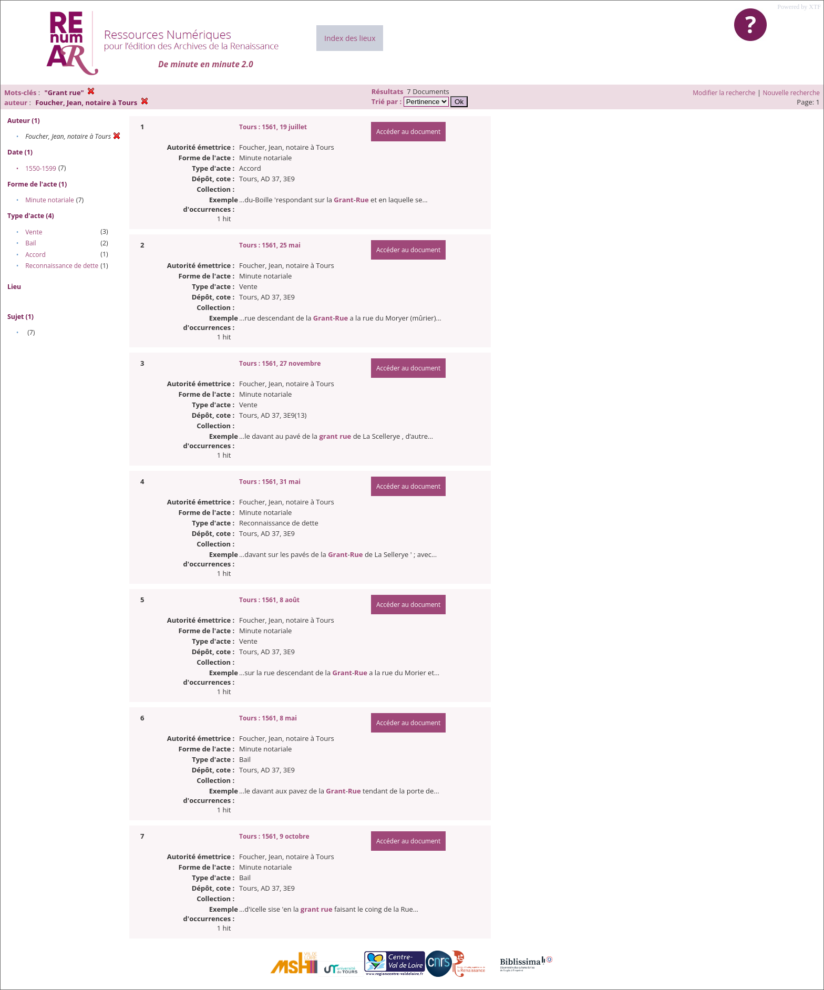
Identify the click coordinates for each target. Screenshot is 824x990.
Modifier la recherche (724, 92)
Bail (30, 243)
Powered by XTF (799, 7)
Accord (35, 254)
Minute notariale (49, 199)
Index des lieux (349, 38)
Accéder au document (408, 131)
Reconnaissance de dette (61, 265)
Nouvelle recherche (791, 92)
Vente (33, 232)
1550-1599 (40, 168)
